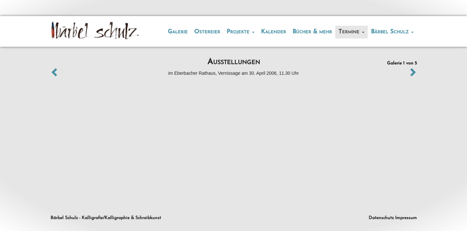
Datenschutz (381, 218)
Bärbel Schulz (392, 32)
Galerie (178, 32)
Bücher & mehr (312, 32)
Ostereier (207, 32)
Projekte (241, 32)
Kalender (273, 32)
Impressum (406, 218)
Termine (351, 32)
